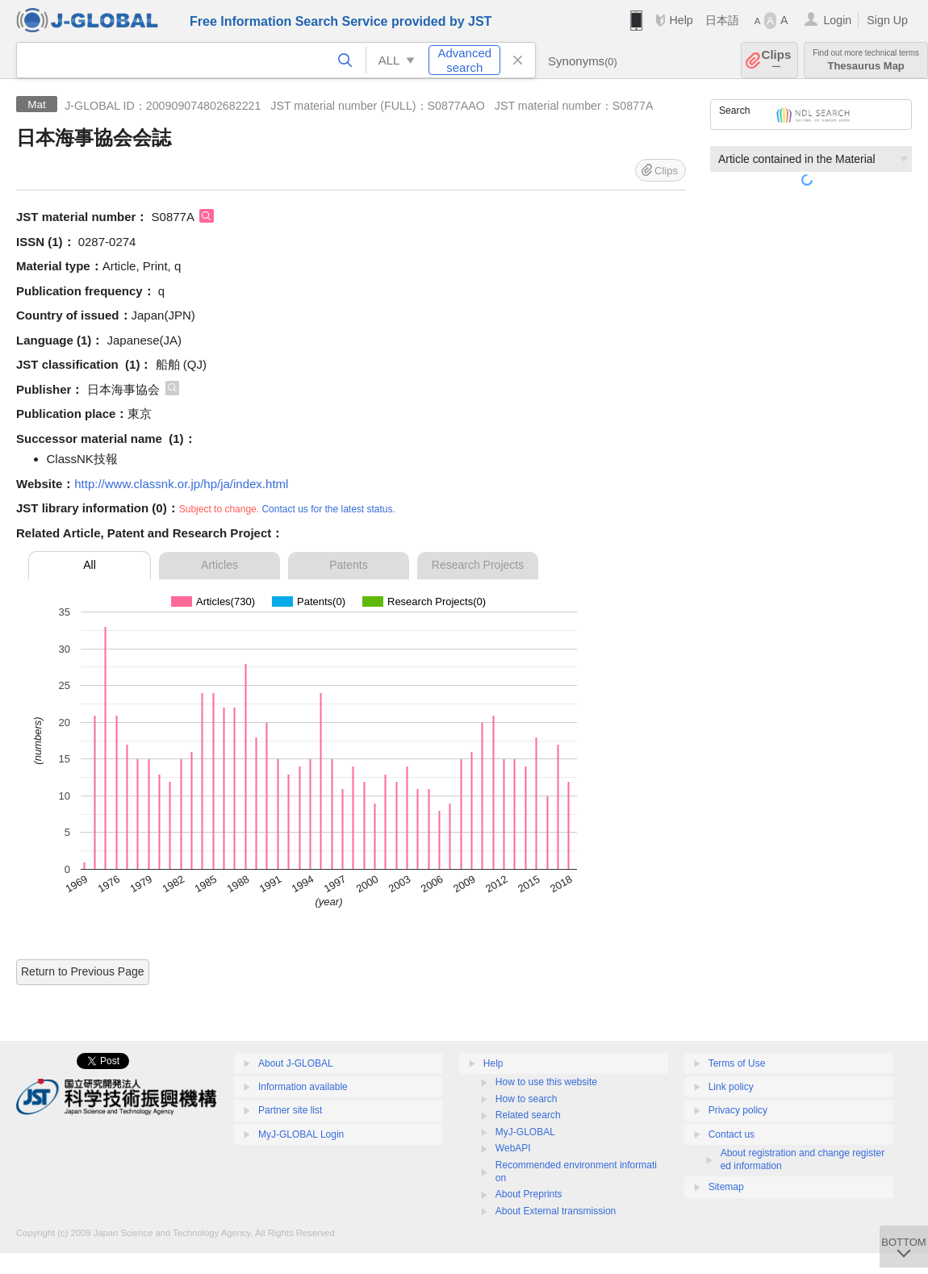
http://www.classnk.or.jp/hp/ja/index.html (181, 484)
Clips (777, 60)
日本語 (722, 20)
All (89, 564)
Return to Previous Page (82, 971)
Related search (528, 1115)
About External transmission (555, 1211)
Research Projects (478, 564)
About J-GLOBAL (295, 1063)
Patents (348, 564)
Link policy (731, 1086)
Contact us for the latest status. (328, 509)
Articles (219, 564)
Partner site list (290, 1110)
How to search (526, 1099)
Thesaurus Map (866, 60)
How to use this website (546, 1082)
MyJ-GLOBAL (525, 1132)
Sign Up (887, 20)
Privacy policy (738, 1110)
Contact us (732, 1134)
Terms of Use (737, 1063)
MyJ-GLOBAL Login (301, 1134)
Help (680, 20)
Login (837, 20)
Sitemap (726, 1187)
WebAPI (513, 1148)
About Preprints (528, 1194)
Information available (303, 1086)
